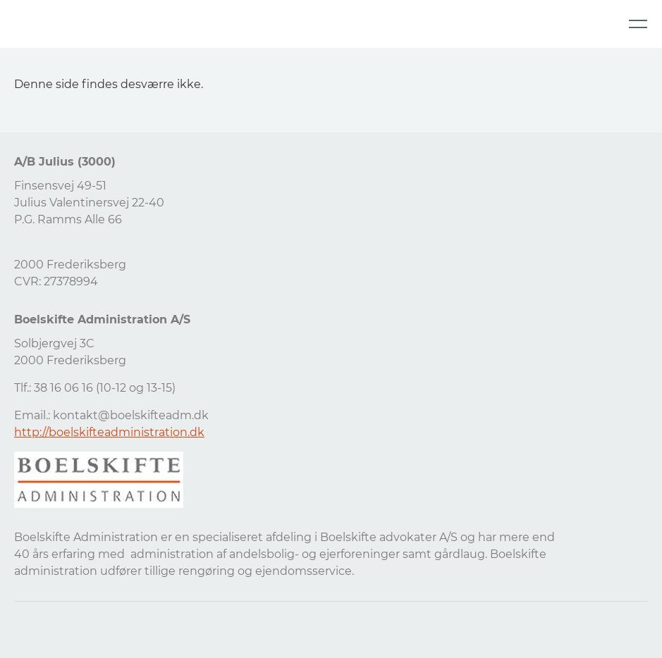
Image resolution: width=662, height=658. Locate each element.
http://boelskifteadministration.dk (109, 432)
